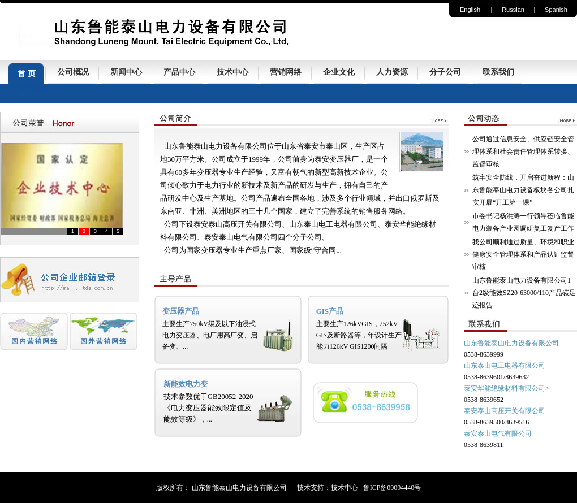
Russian (513, 9)
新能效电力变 (185, 384)
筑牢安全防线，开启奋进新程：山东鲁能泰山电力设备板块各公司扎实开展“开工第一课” (523, 190)
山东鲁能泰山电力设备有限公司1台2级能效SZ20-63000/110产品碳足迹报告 (524, 292)
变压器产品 (180, 311)
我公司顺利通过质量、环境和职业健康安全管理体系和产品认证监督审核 (523, 254)
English (470, 9)
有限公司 (531, 366)
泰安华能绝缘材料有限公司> (506, 388)
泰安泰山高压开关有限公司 (504, 411)
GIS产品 (329, 311)
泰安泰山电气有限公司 (498, 433)
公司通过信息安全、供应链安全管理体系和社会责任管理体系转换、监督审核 (523, 151)
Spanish (556, 9)
